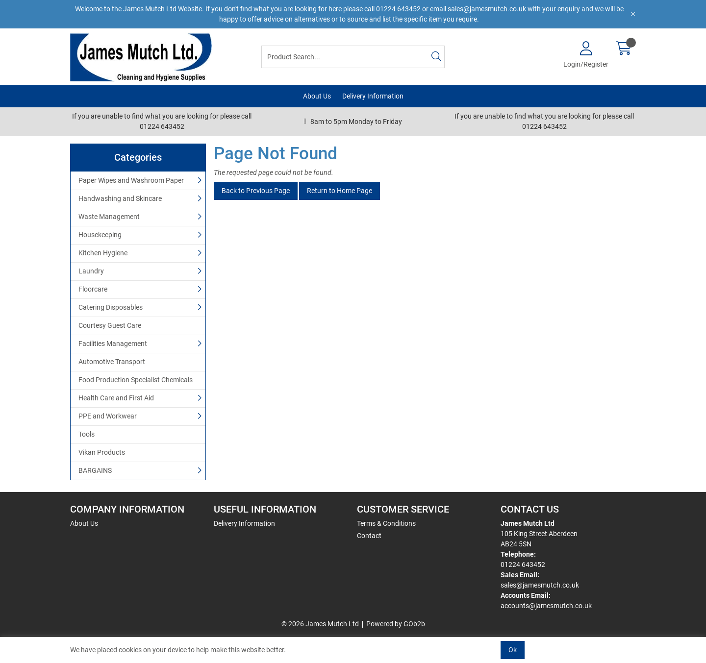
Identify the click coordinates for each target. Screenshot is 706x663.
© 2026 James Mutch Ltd (320, 624)
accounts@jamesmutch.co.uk (546, 606)
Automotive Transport (111, 362)
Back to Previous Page (256, 191)
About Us (317, 96)
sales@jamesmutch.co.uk (540, 585)
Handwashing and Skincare (120, 198)
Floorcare (92, 289)
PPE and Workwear (107, 416)
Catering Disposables (110, 307)
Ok (512, 650)
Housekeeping (100, 235)
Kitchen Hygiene (102, 253)
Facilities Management (112, 343)
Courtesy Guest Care (109, 325)
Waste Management (109, 217)
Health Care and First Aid (116, 398)
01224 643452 (523, 564)
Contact (369, 536)
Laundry (91, 271)
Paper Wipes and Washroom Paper (131, 180)
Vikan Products (101, 452)
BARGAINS (95, 470)
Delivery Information (372, 96)
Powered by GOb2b (395, 624)
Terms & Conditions (386, 523)
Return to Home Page (339, 191)
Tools (86, 434)
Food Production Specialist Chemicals (135, 380)
